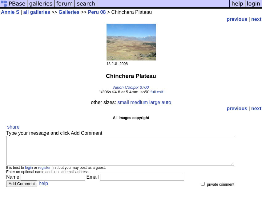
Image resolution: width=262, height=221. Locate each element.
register (44, 173)
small (123, 102)
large (154, 102)
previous (237, 19)
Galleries (68, 12)
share (13, 127)
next (256, 19)
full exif (157, 92)
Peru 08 (97, 12)
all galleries (36, 12)
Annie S (10, 12)
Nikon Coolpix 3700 (131, 87)
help (43, 189)
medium (139, 102)
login (29, 173)
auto (166, 102)
